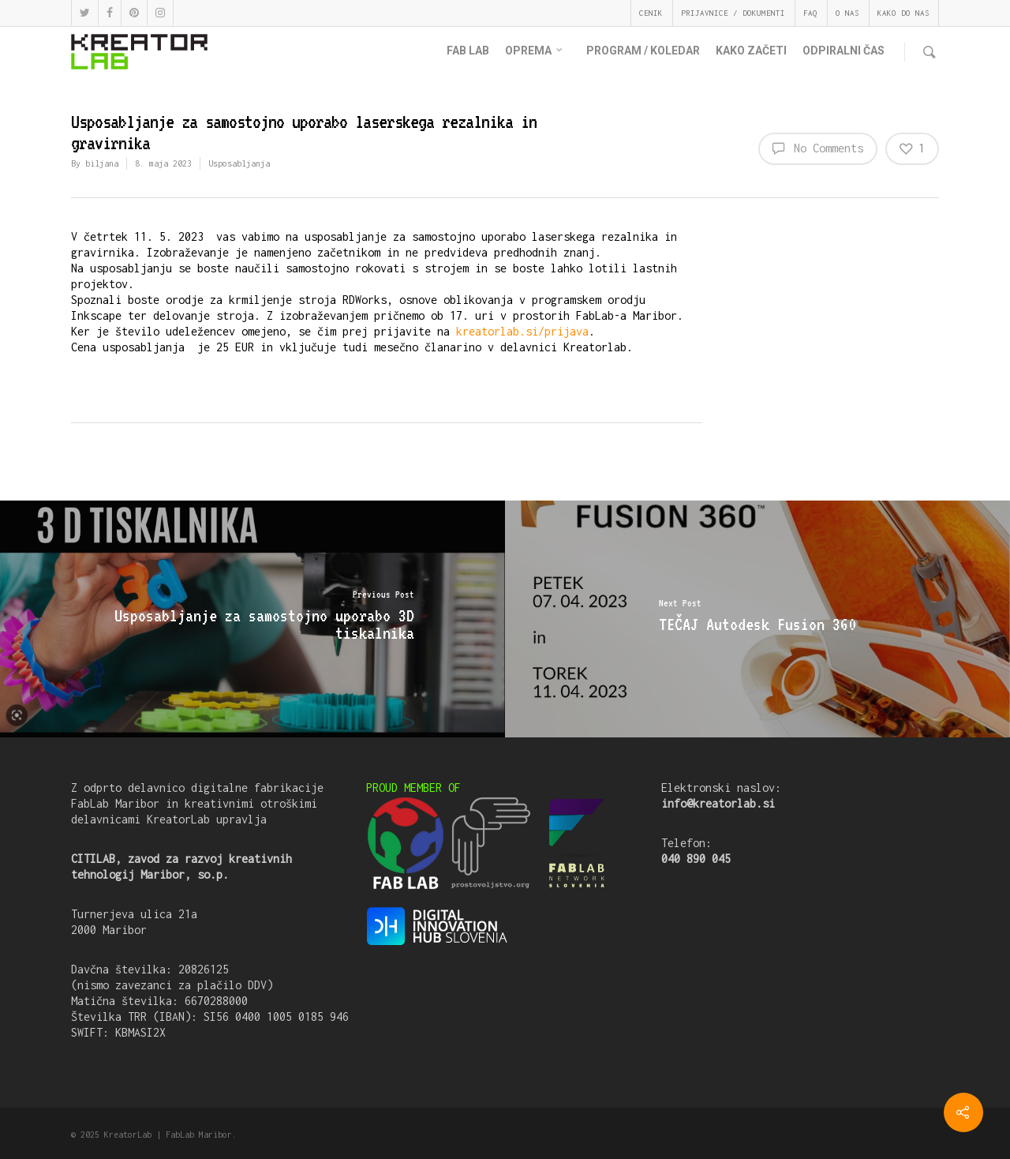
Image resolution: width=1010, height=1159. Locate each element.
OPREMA (534, 51)
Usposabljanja (239, 163)
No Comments (817, 148)
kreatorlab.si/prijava (522, 331)
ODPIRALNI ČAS (843, 50)
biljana (101, 163)
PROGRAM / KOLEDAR (643, 50)
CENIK (651, 13)
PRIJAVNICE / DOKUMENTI (733, 13)
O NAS (847, 13)
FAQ (810, 13)
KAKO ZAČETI (751, 50)
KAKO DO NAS (903, 13)
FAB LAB (468, 50)
